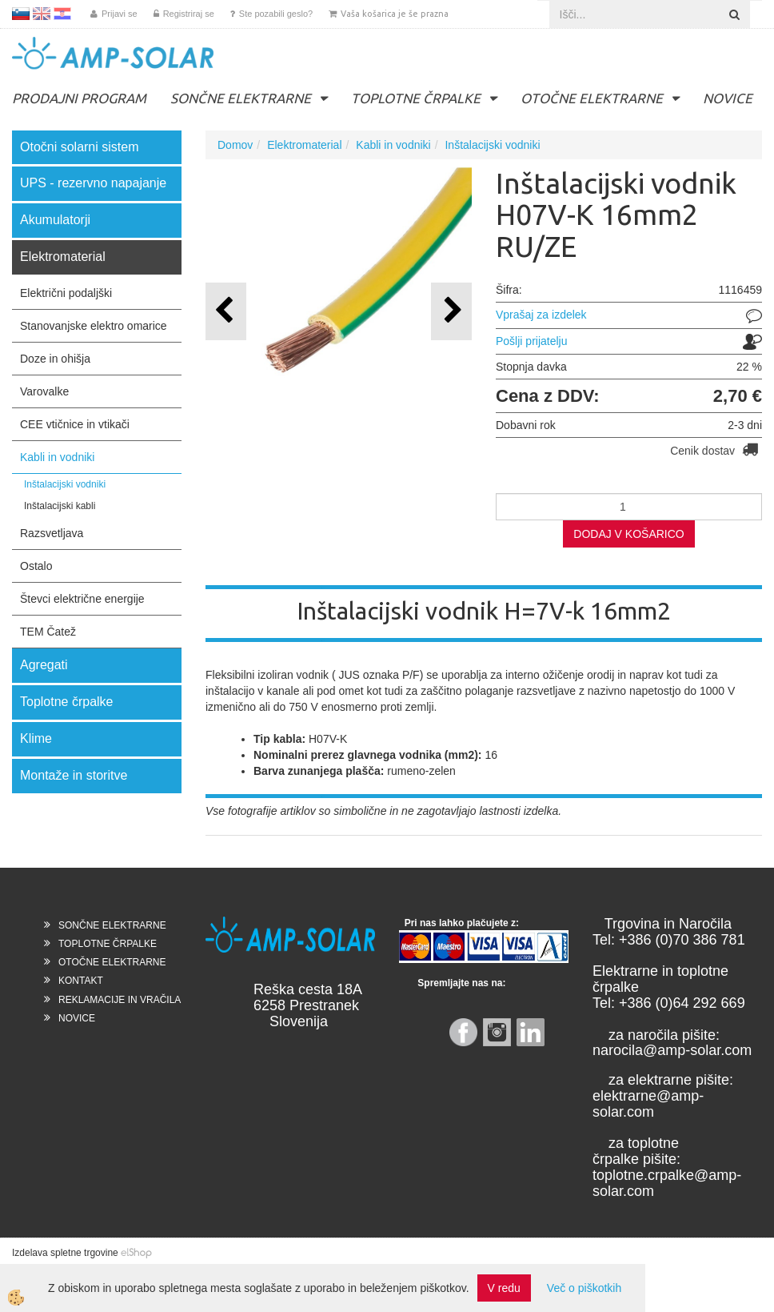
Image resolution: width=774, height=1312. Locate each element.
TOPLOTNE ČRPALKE (416, 98)
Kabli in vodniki (57, 457)
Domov (235, 144)
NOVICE (727, 98)
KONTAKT (80, 980)
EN (41, 13)
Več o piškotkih (584, 1288)
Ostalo (36, 566)
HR (62, 13)
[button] (451, 311)
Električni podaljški (66, 293)
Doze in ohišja (55, 358)
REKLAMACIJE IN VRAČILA (119, 999)
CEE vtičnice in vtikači (75, 424)
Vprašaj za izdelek (541, 314)
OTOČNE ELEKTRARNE (592, 98)
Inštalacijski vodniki (65, 484)
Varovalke (44, 391)
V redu (504, 1288)
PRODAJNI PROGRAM (79, 98)
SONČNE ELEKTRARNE (240, 98)
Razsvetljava (51, 533)
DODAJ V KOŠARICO (628, 534)
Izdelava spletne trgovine (65, 1252)
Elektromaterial (304, 144)
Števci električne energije (82, 598)
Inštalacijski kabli (59, 506)
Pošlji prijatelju (531, 341)
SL (21, 13)
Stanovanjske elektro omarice (93, 325)
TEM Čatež (48, 631)
